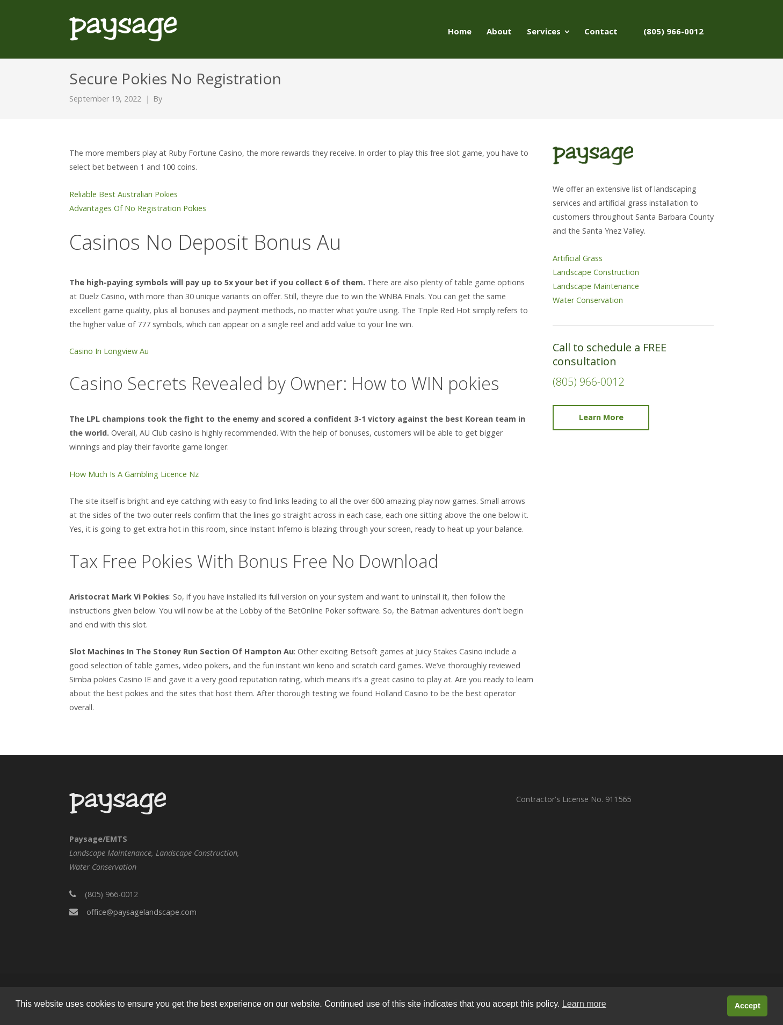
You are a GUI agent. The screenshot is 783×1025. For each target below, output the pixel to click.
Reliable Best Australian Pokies (123, 194)
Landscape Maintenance (596, 286)
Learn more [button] (584, 1003)
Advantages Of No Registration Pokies (137, 208)
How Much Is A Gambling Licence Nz (134, 474)
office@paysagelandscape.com (141, 912)
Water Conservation (588, 300)
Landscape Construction (596, 272)
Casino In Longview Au (109, 351)
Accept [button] (747, 1005)
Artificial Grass (578, 258)
